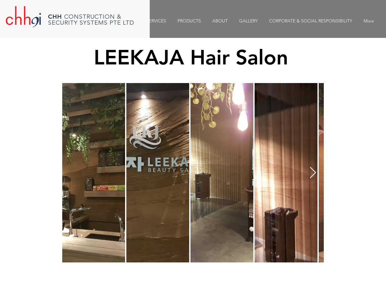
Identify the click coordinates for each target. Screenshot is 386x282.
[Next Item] (313, 173)
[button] (248, 21)
